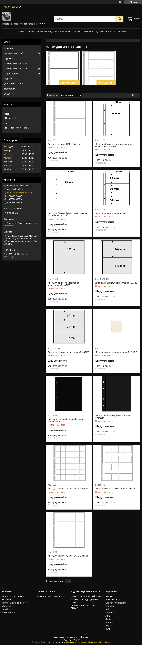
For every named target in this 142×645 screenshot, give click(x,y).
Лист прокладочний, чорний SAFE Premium (112, 416)
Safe (107, 609)
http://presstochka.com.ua (19, 185)
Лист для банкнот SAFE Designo (64, 144)
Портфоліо (10, 88)
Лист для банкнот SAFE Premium (112, 213)
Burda (108, 619)
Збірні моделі (11, 73)
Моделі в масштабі (13, 53)
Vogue (108, 625)
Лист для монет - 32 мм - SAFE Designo (115, 488)
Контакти (88, 31)
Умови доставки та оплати (49, 596)
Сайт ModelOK (9, 612)
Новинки (122, 31)
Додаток (8, 93)
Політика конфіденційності (15, 603)
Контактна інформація (13, 596)
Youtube (6, 609)
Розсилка (6, 599)
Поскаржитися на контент (76, 642)
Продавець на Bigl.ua (71, 640)
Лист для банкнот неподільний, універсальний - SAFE (63, 284)
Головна (20, 31)
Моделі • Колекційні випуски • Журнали (47, 31)
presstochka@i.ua (15, 189)
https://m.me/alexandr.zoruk (20, 192)
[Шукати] (119, 19)
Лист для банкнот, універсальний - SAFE (116, 283)
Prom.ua (84, 637)
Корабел (109, 612)
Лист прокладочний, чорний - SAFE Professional (66, 420)
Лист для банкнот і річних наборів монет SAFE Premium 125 (68, 214)
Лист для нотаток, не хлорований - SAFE (116, 352)
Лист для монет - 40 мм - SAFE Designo (68, 556)
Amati (108, 616)
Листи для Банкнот (69, 83)
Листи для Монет (106, 83)
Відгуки (8, 78)
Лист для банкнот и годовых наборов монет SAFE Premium (114, 145)
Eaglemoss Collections (115, 603)
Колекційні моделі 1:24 (15, 63)
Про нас (77, 31)
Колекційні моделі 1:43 (15, 68)
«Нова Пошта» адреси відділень (87, 596)
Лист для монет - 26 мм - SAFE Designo (68, 488)
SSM (107, 629)
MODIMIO (109, 622)
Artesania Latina (112, 599)
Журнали (8, 58)
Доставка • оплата (105, 31)
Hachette (109, 606)
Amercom (109, 596)
